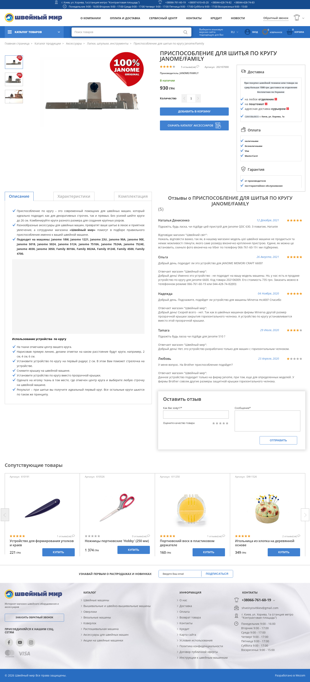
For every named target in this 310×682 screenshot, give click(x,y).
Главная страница (17, 43)
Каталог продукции (47, 43)
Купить (58, 552)
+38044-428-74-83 (244, 2)
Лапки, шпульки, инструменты (107, 43)
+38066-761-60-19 (175, 2)
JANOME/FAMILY (189, 73)
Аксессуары (73, 43)
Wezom (300, 675)
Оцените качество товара (179, 423)
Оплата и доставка (125, 18)
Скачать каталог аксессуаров (194, 125)
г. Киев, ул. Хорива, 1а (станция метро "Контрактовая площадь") (100, 2)
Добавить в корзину (194, 111)
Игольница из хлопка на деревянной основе (264, 543)
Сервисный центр (163, 18)
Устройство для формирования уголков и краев (42, 543)
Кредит (216, 18)
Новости (238, 18)
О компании (90, 18)
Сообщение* (243, 408)
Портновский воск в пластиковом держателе (187, 543)
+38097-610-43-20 (198, 2)
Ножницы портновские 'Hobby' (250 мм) (117, 541)
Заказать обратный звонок (34, 617)
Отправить (278, 440)
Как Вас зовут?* (172, 408)
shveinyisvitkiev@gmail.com (260, 608)
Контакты (194, 18)
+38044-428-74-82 (221, 2)
